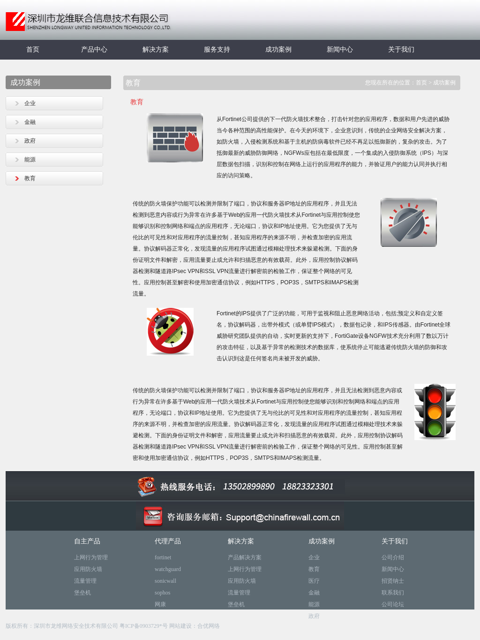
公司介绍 (393, 557)
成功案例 (278, 49)
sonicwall (165, 581)
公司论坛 (393, 604)
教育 (30, 178)
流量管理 (85, 581)
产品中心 (94, 49)
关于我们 (401, 49)
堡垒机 (82, 592)
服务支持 (217, 49)
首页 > (424, 82)
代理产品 (168, 541)
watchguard (168, 569)
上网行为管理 (91, 557)
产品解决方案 (245, 557)
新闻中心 (340, 49)
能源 (30, 159)
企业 (30, 103)
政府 (30, 140)
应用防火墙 (88, 569)
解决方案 (155, 49)
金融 (30, 122)
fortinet (163, 557)
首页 (32, 49)
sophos (162, 592)
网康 (160, 604)
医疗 (314, 581)
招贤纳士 (393, 581)
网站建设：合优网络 (194, 626)
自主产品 (87, 541)
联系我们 (393, 592)
